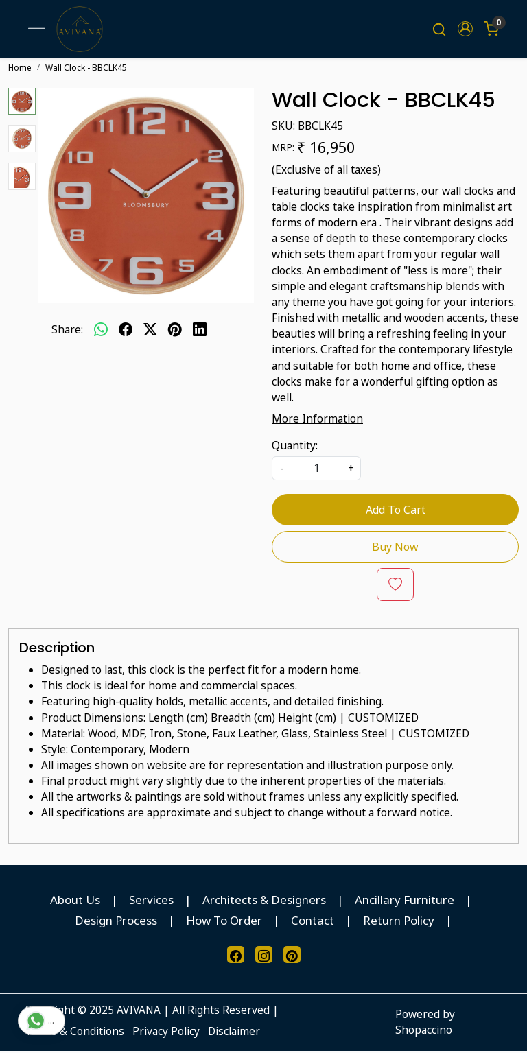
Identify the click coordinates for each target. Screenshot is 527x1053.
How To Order (224, 922)
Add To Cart (395, 511)
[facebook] (125, 331)
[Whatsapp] (101, 331)
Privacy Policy (166, 1033)
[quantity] (316, 470)
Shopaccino (423, 1031)
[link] (439, 30)
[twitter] (150, 331)
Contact (312, 922)
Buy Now (395, 548)
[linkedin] (199, 331)
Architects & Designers (264, 902)
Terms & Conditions (74, 1033)
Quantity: (295, 447)
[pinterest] (175, 331)
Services (151, 902)
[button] (465, 30)
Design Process (116, 922)
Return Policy (398, 922)
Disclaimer (234, 1033)
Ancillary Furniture (404, 902)
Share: (67, 331)
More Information (317, 420)
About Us (75, 902)
